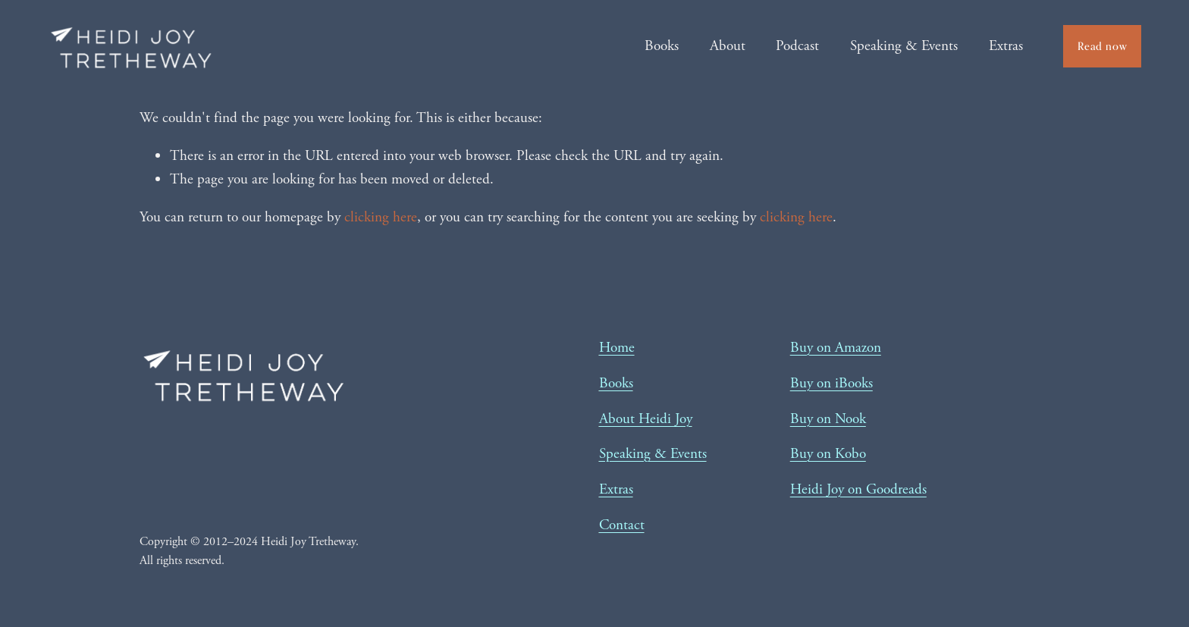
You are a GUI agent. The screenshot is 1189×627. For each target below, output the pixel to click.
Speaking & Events (904, 45)
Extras (1006, 45)
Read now (1102, 45)
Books (662, 45)
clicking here (380, 217)
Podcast (797, 45)
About (727, 45)
